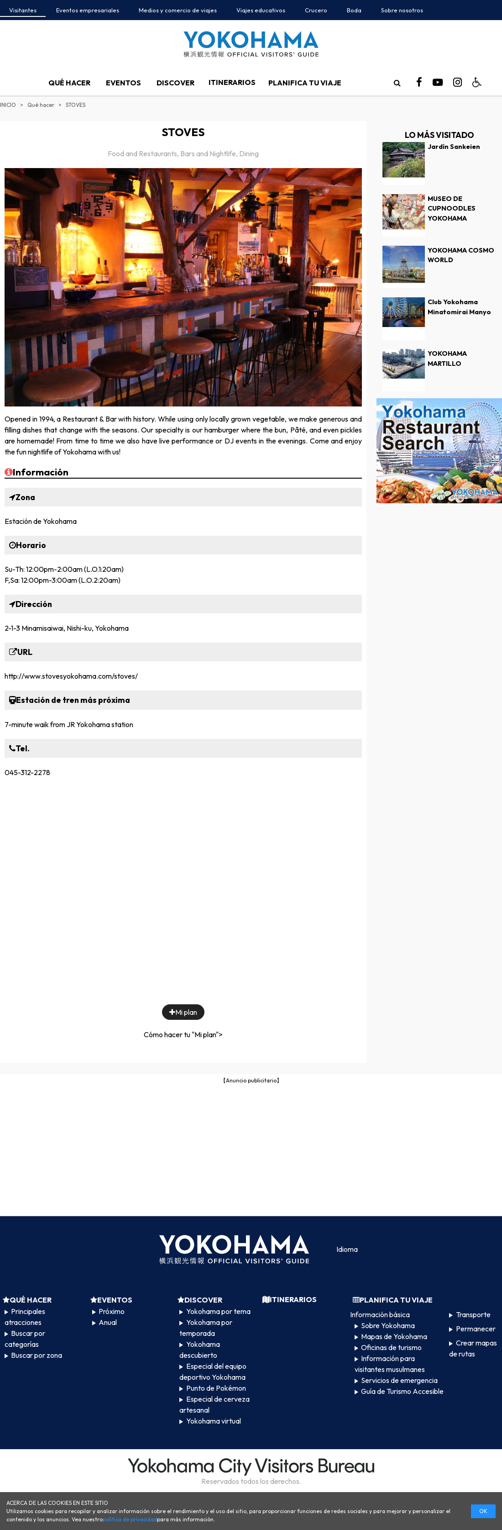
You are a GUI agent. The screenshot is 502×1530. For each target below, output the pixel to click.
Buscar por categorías (25, 1339)
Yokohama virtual (213, 1420)
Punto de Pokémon (216, 1388)
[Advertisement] (251, 1149)
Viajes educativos (260, 10)
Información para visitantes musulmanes (390, 1364)
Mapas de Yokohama (394, 1336)
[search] (397, 82)
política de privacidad (130, 1519)
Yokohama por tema (218, 1311)
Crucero (316, 10)
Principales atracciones (25, 1317)
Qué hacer (40, 104)
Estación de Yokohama (41, 521)
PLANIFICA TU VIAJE (304, 82)
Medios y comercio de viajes (178, 10)
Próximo (112, 1311)
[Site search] (397, 82)
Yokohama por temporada (205, 1328)
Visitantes (23, 10)
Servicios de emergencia (399, 1380)
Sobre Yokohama (388, 1325)
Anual (108, 1322)
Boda (354, 10)
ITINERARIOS (232, 82)
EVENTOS (123, 82)
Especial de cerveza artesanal (214, 1404)
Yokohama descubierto (199, 1350)
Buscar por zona (36, 1355)
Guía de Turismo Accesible (402, 1391)
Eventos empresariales (87, 10)
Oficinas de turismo (391, 1347)
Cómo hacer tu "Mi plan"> (183, 1034)
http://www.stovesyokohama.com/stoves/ (71, 676)
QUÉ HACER (69, 82)
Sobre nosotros (402, 10)
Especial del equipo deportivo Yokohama (212, 1371)
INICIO (8, 104)
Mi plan (183, 1012)
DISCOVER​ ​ (176, 82)
